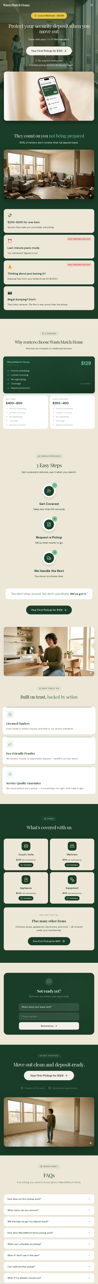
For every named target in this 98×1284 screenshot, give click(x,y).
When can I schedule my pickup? (49, 1244)
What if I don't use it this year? (49, 1255)
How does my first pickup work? (49, 1199)
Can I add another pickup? (49, 1266)
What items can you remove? (49, 1210)
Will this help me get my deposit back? (49, 1221)
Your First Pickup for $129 (49, 50)
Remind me (49, 1026)
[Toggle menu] (92, 5)
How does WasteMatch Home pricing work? (49, 1232)
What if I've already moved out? (49, 1277)
